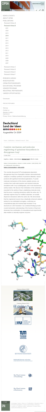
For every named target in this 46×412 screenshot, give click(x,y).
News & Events (8, 16)
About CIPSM (8, 18)
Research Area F (10, 74)
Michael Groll (26, 159)
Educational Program (12, 86)
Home (5, 140)
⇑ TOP (5, 402)
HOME (3, 10)
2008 (6, 61)
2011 (6, 53)
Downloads (6, 98)
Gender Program (10, 88)
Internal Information (9, 103)
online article (20, 167)
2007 (6, 63)
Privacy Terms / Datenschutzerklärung (14, 116)
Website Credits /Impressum (8, 113)
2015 (6, 43)
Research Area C (10, 67)
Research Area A (10, 23)
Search (25, 407)
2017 (6, 38)
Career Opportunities (11, 93)
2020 (6, 30)
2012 (6, 50)
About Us (24, 403)
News (19, 403)
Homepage (14, 403)
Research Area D (10, 69)
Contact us (6, 110)
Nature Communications (10, 167)
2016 (6, 41)
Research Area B (10, 26)
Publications (8, 21)
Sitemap (5, 108)
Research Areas (9, 78)
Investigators (8, 81)
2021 (6, 28)
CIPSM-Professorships (11, 83)
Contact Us (14, 406)
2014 (6, 46)
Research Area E (10, 72)
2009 (6, 58)
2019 (6, 33)
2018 (6, 35)
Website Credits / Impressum (25, 406)
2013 (6, 48)
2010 (6, 55)
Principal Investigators (16, 404)
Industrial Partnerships (12, 91)
